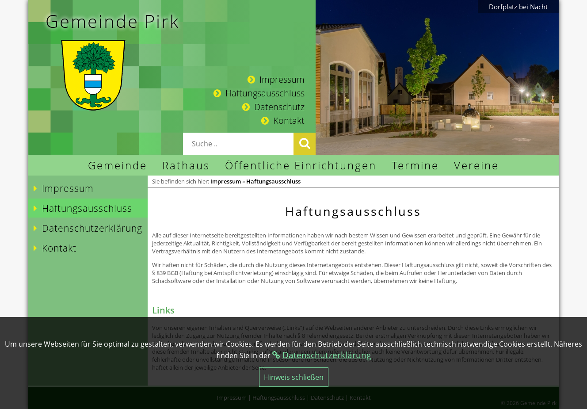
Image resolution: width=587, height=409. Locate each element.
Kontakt (283, 120)
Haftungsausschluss (259, 93)
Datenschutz (273, 107)
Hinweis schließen (294, 377)
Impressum (276, 79)
